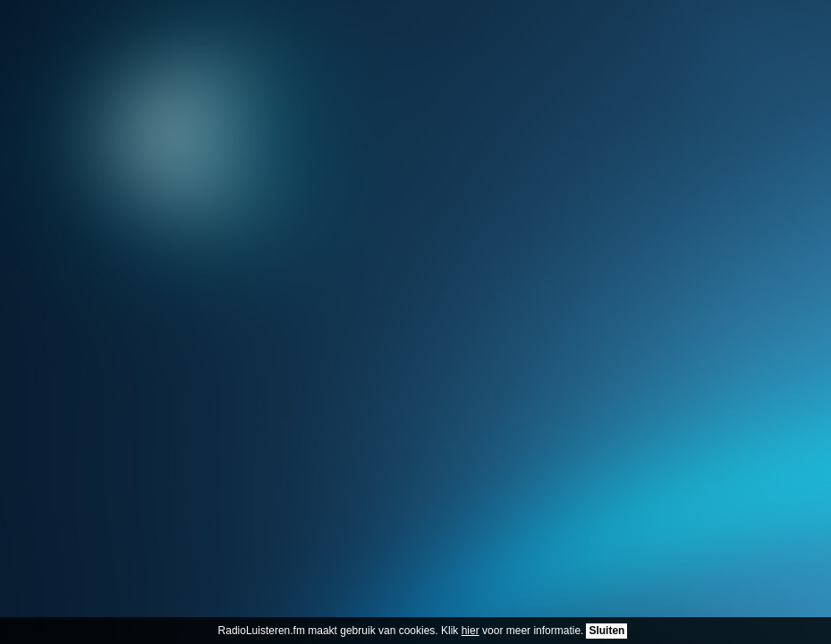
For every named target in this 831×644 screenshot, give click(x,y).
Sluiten (606, 630)
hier (470, 630)
